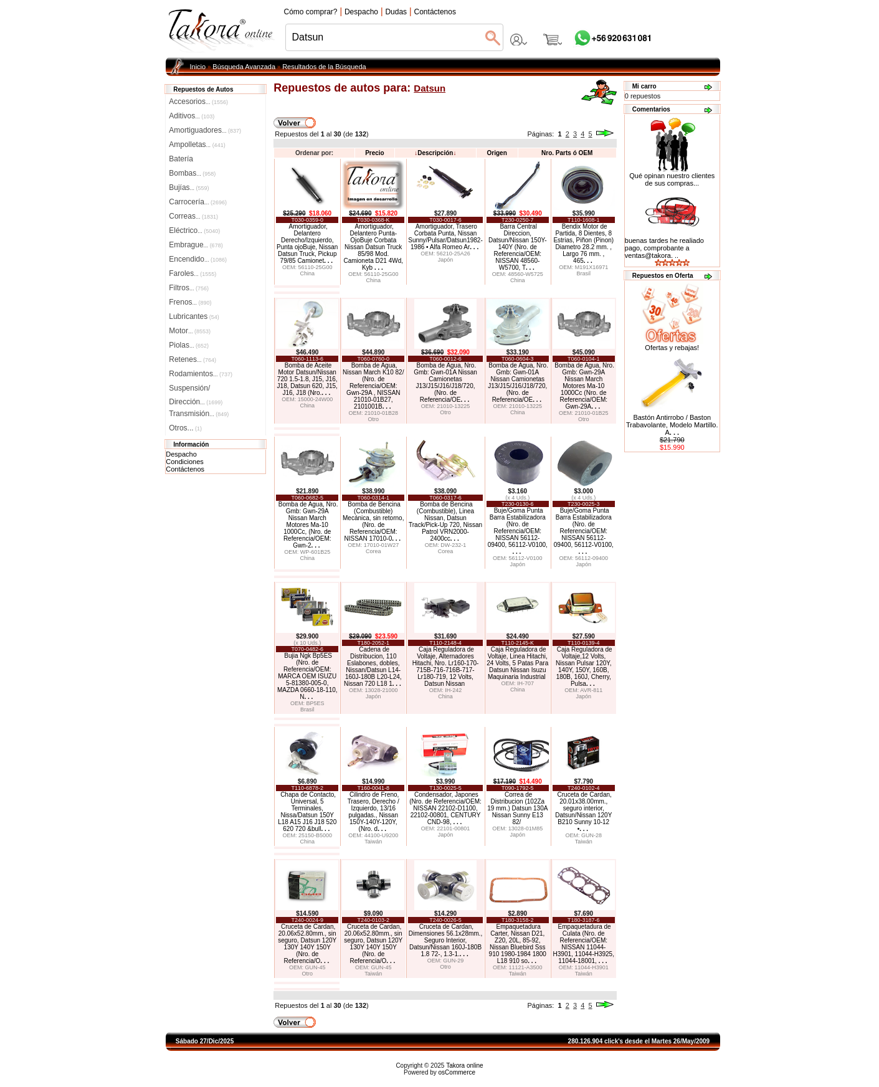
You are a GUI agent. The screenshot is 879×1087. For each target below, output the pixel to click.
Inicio (198, 66)
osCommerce (457, 1072)
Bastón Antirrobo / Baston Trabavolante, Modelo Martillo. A (672, 425)
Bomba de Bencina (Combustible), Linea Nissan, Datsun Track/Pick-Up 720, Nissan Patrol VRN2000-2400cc (445, 521)
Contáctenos (185, 469)
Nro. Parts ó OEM (566, 153)
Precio (374, 153)
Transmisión (199, 413)
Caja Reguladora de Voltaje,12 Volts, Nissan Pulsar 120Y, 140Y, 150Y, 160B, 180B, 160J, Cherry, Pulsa (584, 666)
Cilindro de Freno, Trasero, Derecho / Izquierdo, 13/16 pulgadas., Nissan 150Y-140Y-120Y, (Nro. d (373, 811)
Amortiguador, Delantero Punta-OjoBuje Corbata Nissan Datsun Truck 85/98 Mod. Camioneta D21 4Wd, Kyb (373, 247)
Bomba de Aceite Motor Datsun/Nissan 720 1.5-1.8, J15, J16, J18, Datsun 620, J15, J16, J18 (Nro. (307, 379)
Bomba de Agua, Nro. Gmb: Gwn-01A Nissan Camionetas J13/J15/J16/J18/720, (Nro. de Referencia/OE (445, 382)
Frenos (190, 302)
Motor (190, 330)
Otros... (185, 428)
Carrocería (198, 201)
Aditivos (191, 116)
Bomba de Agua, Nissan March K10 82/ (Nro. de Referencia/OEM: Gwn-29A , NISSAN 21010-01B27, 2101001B (373, 386)
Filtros (189, 287)
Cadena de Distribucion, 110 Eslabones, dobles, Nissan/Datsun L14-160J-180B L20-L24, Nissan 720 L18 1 (373, 666)
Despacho (181, 454)
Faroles (192, 273)
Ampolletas (197, 144)
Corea (373, 551)
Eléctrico (194, 230)
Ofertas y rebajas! (672, 347)
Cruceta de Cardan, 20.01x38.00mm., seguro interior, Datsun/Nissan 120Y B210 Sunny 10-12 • (583, 811)
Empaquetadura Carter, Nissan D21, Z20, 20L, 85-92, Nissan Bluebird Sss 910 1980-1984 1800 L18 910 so (517, 943)
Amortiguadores (205, 130)
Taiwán (373, 841)
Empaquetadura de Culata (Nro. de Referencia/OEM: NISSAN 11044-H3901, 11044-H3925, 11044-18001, (583, 943)
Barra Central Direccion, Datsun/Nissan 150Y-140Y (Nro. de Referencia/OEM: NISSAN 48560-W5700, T (517, 247)
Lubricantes (194, 316)
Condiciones (185, 461)
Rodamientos (200, 373)
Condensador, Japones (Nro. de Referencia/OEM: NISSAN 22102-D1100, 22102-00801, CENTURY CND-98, (445, 808)
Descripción (435, 153)
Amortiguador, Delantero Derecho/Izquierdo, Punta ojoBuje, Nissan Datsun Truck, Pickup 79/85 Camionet (307, 243)
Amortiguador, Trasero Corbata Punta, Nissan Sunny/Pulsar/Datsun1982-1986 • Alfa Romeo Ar (445, 236)
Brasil (584, 273)
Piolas (189, 345)
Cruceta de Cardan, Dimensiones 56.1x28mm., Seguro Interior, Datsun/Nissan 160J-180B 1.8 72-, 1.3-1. (445, 940)
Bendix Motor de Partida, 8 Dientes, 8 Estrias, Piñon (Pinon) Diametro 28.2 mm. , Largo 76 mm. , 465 (583, 243)
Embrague (195, 244)
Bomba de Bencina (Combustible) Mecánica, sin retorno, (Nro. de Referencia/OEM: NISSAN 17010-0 (373, 521)
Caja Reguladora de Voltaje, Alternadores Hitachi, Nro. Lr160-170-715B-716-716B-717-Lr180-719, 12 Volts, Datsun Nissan (445, 666)
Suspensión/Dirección (195, 389)
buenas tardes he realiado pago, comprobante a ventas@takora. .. (664, 248)
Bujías (189, 187)
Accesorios (198, 101)
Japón (446, 260)
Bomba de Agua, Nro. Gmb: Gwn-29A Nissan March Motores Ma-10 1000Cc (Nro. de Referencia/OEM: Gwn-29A (584, 386)
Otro (373, 419)
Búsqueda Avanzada (243, 66)
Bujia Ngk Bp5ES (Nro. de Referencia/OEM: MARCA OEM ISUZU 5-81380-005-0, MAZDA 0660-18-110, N (307, 676)
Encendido (198, 259)
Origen (497, 153)
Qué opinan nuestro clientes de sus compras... (672, 176)
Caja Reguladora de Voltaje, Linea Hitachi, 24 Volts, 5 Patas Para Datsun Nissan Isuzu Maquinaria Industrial (517, 663)
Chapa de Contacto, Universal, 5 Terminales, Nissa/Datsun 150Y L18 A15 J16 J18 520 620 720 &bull (307, 811)
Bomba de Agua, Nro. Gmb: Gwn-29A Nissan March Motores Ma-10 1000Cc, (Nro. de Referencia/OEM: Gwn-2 (308, 525)
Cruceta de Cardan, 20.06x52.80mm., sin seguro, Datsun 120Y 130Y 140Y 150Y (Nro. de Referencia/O (307, 943)
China (307, 273)
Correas (193, 216)
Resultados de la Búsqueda (324, 66)
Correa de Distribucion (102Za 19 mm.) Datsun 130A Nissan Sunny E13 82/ (517, 808)
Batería (181, 158)
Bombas (192, 173)
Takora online (464, 1065)
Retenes (192, 359)
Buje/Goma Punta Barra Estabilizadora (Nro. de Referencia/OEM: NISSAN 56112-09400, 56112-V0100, (518, 531)
